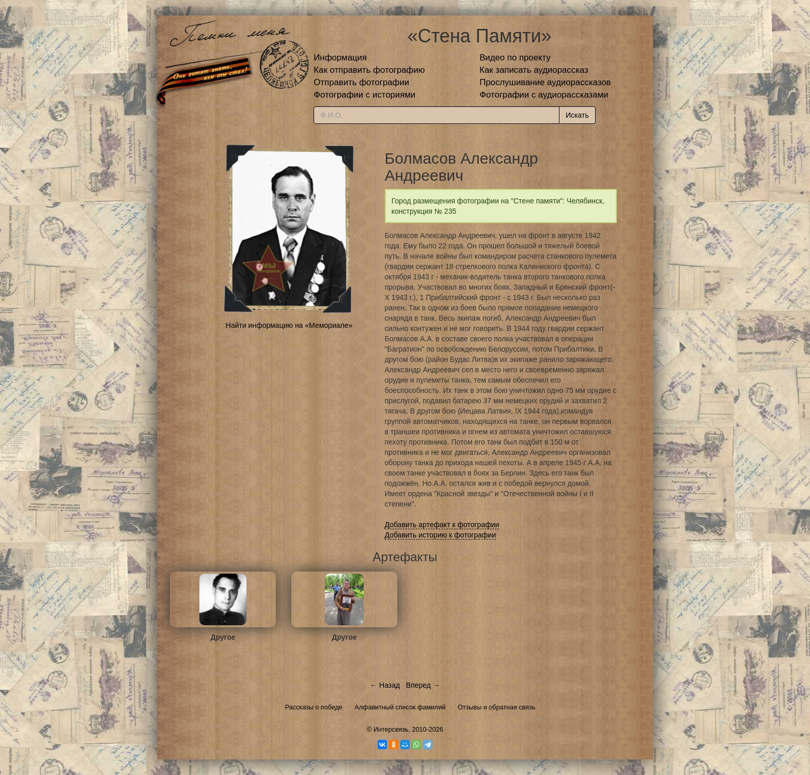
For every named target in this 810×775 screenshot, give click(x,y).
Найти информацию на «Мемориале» (289, 325)
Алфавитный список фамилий (399, 707)
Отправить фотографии (361, 82)
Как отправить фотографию (369, 70)
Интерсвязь (391, 729)
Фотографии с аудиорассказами (543, 95)
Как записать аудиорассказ (533, 70)
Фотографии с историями (364, 95)
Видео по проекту (515, 57)
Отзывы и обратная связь (496, 707)
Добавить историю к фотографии (440, 535)
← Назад (385, 685)
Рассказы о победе (313, 707)
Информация (340, 57)
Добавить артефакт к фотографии (442, 524)
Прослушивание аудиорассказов (545, 82)
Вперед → (423, 685)
